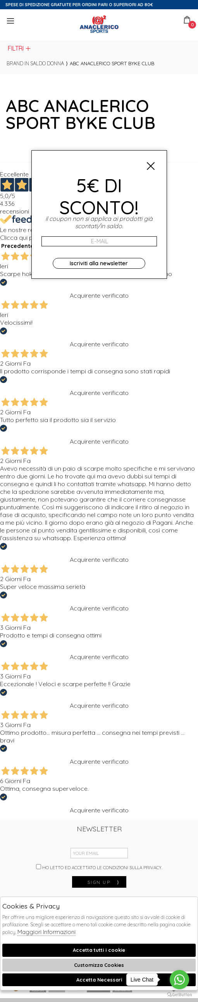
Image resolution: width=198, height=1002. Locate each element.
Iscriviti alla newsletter (99, 263)
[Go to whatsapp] (179, 979)
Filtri (19, 48)
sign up (104, 882)
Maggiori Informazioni (46, 932)
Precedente (17, 245)
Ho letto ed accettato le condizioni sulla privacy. (99, 867)
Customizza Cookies (99, 965)
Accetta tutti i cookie (99, 950)
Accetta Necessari (99, 980)
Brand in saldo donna (35, 63)
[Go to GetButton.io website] (179, 994)
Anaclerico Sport (99, 24)
